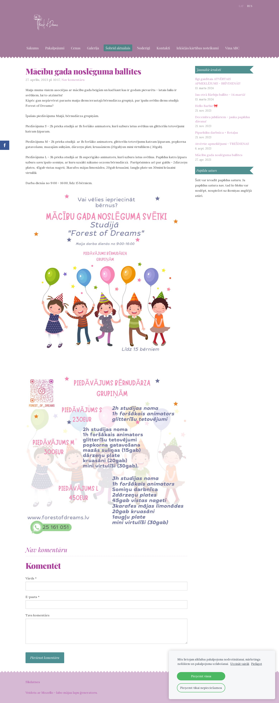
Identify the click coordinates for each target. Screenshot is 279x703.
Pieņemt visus (201, 676)
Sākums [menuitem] (32, 48)
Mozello (47, 692)
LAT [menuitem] (241, 6)
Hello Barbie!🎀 (206, 106)
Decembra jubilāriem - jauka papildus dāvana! (222, 119)
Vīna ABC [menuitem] (232, 48)
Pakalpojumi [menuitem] (54, 48)
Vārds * (31, 578)
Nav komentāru (72, 80)
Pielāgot (256, 664)
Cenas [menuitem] (75, 48)
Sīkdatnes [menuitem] (33, 682)
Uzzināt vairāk (239, 664)
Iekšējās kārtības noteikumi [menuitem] (198, 48)
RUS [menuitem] (249, 6)
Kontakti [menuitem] (163, 48)
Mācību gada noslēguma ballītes (218, 155)
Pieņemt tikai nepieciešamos (201, 688)
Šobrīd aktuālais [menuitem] (118, 48)
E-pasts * (32, 597)
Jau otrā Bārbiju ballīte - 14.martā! (220, 95)
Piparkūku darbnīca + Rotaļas (216, 132)
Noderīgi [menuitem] (143, 48)
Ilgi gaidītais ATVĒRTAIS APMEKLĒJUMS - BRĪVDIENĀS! (218, 81)
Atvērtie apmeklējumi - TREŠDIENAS (222, 144)
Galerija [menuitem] (93, 48)
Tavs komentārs (37, 615)
